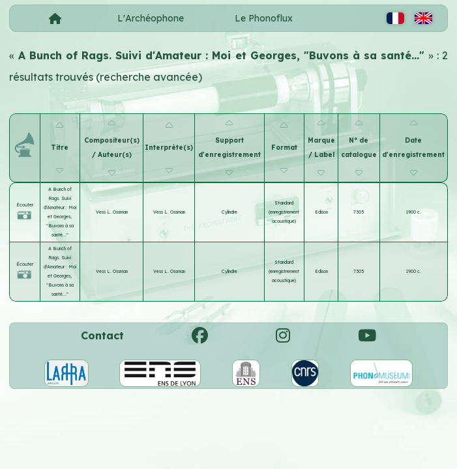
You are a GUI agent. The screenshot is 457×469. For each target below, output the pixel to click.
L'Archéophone (150, 18)
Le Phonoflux (264, 18)
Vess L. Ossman (112, 212)
